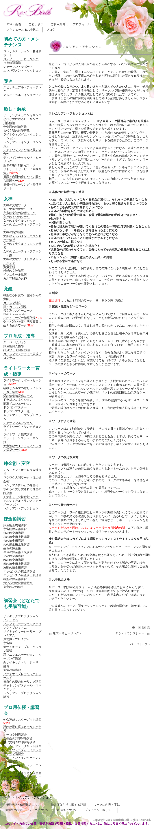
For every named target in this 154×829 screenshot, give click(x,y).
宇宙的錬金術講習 (15, 529)
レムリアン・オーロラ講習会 (22, 788)
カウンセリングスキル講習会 (22, 773)
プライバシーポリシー (99, 810)
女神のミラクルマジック (19, 220)
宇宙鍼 (7, 643)
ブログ (50, 29)
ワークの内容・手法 (107, 804)
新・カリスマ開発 (15, 306)
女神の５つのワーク (16, 216)
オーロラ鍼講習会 (15, 734)
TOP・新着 (14, 24)
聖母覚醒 (9, 266)
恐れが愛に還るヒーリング (20, 119)
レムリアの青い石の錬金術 (20, 485)
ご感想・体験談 (108, 24)
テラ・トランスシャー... (133, 633)
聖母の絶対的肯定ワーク (19, 165)
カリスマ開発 (12, 302)
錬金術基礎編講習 (15, 525)
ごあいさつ (36, 24)
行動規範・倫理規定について (24, 804)
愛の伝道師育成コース (18, 395)
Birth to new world (14, 314)
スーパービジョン (15, 342)
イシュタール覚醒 (15, 274)
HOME (5, 797)
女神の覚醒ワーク (15, 205)
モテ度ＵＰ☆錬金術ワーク (20, 496)
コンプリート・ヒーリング (20, 58)
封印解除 (9, 122)
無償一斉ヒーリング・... (66, 633)
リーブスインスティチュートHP (78, 121)
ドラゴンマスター (15, 407)
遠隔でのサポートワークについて (27, 810)
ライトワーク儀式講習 (18, 434)
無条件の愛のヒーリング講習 (22, 681)
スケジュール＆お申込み (23, 29)
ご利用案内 (58, 24)
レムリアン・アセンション (20, 508)
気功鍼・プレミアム (16, 639)
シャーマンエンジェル (18, 422)
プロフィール (81, 24)
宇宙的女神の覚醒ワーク (19, 212)
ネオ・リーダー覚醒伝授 (19, 317)
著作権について (67, 810)
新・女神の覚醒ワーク (18, 209)
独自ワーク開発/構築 (16, 350)
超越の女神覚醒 (13, 270)
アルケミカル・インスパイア (22, 95)
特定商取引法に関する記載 (68, 804)
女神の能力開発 (13, 232)
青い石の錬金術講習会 (18, 582)
